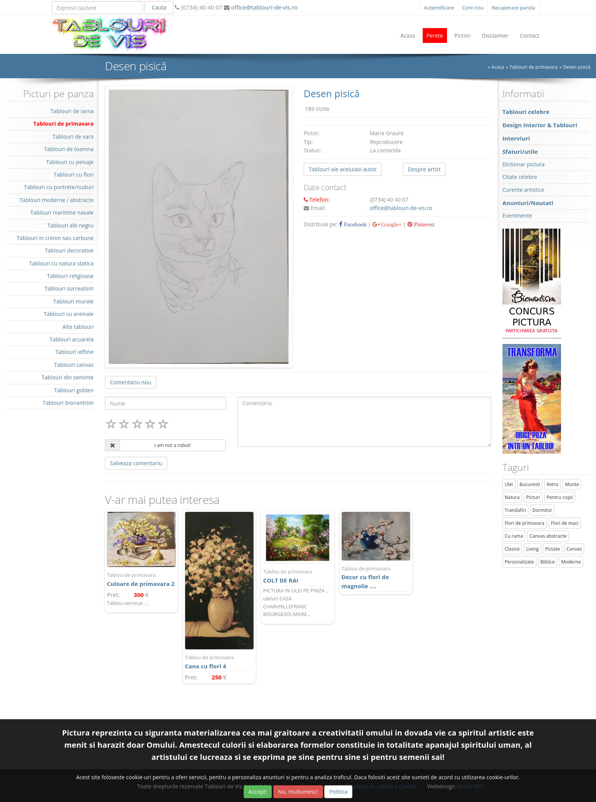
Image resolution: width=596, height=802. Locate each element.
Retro (552, 484)
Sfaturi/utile (520, 151)
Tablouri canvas (74, 364)
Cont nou (473, 7)
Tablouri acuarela (72, 339)
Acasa (407, 35)
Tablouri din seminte (67, 377)
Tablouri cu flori (74, 174)
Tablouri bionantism (68, 402)
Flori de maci (565, 523)
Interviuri (516, 138)
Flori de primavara (525, 523)
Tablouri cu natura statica (61, 263)
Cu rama (514, 536)
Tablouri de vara (73, 136)
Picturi (533, 497)
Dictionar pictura (523, 164)
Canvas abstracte (548, 536)
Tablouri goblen (74, 390)
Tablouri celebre (526, 111)
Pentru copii (560, 497)
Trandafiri (515, 510)
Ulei (509, 484)
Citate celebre (519, 176)
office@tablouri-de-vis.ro (264, 7)
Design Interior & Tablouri (539, 125)
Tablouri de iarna (72, 111)
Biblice (548, 562)
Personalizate (519, 562)
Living (532, 549)
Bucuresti (530, 484)
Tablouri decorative (69, 250)
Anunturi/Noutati (527, 203)
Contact (529, 35)
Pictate (552, 549)
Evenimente (517, 215)
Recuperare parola (513, 7)
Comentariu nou (130, 382)
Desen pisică (576, 67)
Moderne (571, 562)
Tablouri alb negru (70, 225)
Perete (434, 35)
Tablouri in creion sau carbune (55, 238)
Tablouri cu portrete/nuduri (59, 187)
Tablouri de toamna (69, 149)
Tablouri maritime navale (62, 212)
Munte (572, 484)
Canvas (574, 549)
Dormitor (543, 510)
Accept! (258, 791)
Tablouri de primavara (533, 67)
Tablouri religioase (70, 275)
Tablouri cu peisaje (70, 162)
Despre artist (424, 169)
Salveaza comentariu (136, 463)
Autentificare (439, 7)
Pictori (463, 35)
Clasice (512, 549)
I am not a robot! (172, 445)
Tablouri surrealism (69, 288)
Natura (512, 497)
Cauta (159, 7)
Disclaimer (495, 35)
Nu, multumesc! (298, 791)
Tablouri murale (73, 301)
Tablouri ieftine (74, 351)
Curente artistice (523, 189)
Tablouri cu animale (69, 313)
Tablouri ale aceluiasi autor (343, 169)
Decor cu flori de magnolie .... (376, 577)
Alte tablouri (78, 326)
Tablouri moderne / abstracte (56, 200)
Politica (338, 791)
